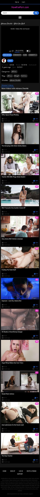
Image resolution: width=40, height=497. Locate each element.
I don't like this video (13, 51)
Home (4, 471)
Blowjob (16, 76)
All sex (9, 76)
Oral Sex (24, 76)
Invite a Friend (31, 471)
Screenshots (17, 55)
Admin (10, 60)
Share (25, 55)
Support (20, 474)
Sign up (17, 2)
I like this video (10, 51)
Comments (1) (33, 55)
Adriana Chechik (15, 80)
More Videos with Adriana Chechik (15, 88)
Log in (23, 2)
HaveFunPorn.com (15, 494)
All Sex (14, 71)
